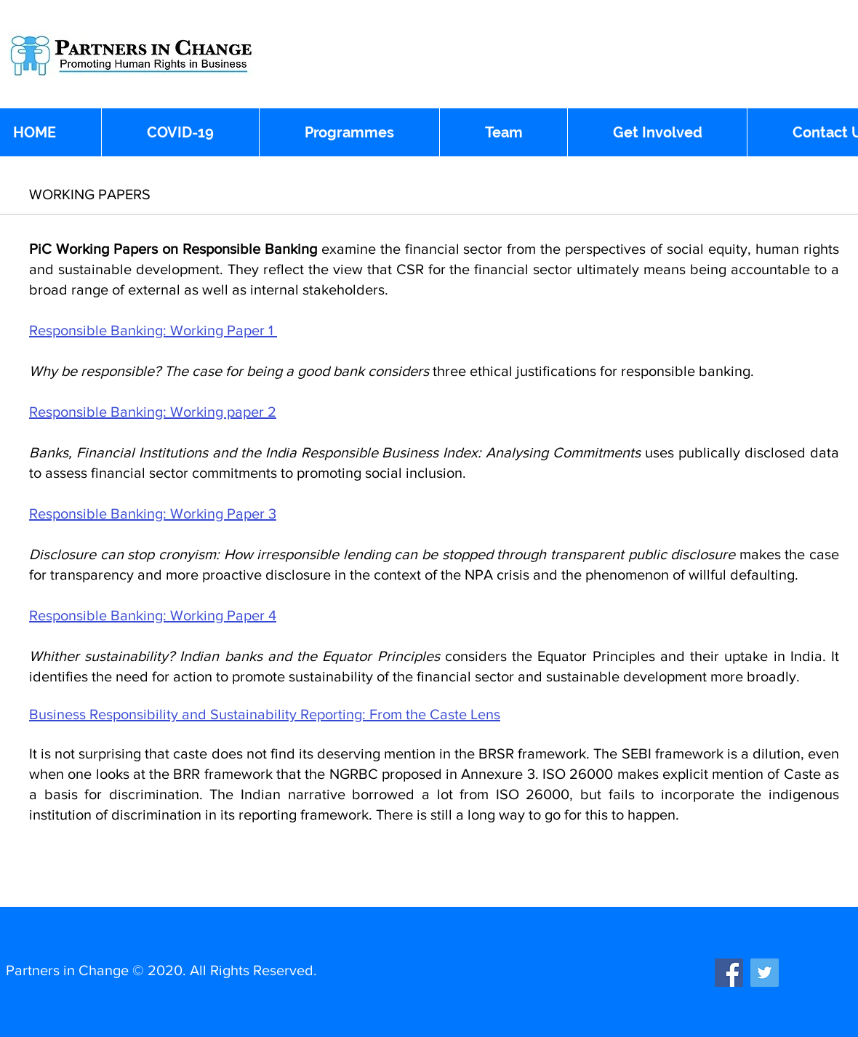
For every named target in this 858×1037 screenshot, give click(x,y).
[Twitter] (764, 972)
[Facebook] (729, 972)
